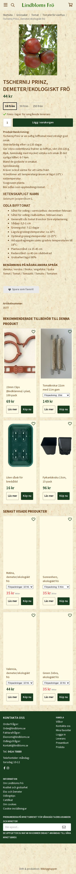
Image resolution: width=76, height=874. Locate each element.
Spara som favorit (21, 289)
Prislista (60, 747)
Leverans (60, 738)
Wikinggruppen (49, 869)
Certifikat (8, 800)
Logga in (61, 734)
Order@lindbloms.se (14, 728)
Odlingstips (9, 795)
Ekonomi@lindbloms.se (16, 737)
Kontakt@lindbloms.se (15, 745)
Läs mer (12, 409)
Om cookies (9, 804)
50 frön (24, 106)
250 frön (38, 106)
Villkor (59, 721)
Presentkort (62, 743)
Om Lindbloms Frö (13, 783)
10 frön (10, 106)
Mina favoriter (63, 730)
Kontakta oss (63, 726)
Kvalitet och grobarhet (15, 787)
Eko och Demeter (12, 791)
